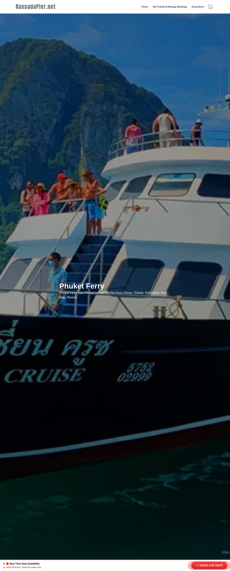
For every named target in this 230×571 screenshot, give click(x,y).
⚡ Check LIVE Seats (209, 565)
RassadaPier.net (36, 6)
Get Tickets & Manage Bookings (170, 6)
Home (144, 6)
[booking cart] (210, 7)
